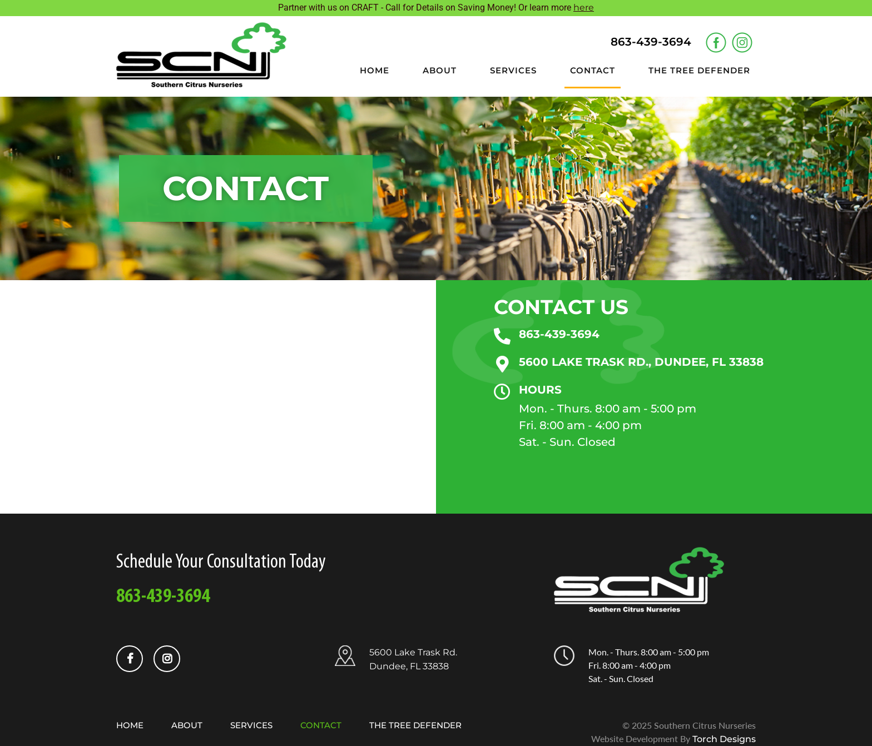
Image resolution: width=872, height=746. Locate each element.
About (440, 70)
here (583, 7)
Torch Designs (724, 739)
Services (513, 70)
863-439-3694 (559, 334)
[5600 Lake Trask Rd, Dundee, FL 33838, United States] (218, 397)
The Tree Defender (699, 70)
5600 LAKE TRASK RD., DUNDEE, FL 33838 (641, 362)
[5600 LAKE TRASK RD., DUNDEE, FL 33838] (502, 364)
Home (374, 70)
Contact (592, 70)
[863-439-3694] (502, 336)
